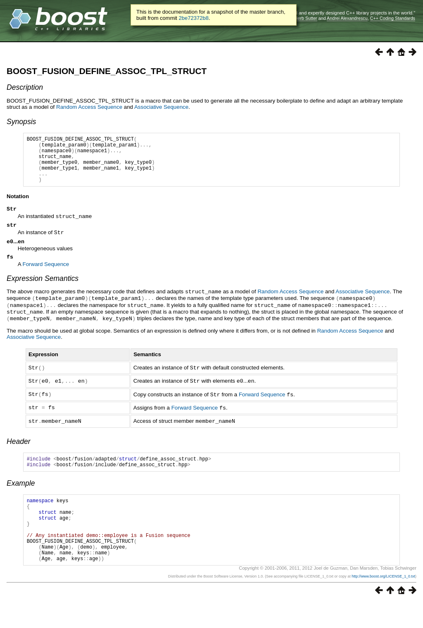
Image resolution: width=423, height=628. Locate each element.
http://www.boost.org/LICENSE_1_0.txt (383, 602)
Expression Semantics (42, 292)
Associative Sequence (161, 107)
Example (21, 495)
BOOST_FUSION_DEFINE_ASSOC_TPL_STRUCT (107, 71)
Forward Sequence (46, 278)
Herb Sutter (306, 18)
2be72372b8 (194, 18)
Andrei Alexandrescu (347, 18)
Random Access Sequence (89, 107)
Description (25, 87)
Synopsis (21, 121)
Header (19, 451)
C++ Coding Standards (392, 18)
